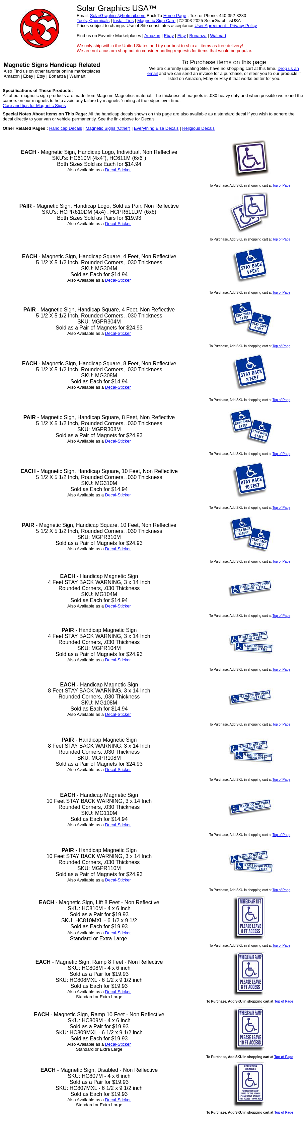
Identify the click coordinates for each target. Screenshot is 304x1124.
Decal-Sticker (118, 169)
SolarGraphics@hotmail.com (118, 15)
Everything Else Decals (156, 128)
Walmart (218, 35)
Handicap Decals (65, 128)
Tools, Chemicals (93, 20)
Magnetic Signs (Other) (108, 128)
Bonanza (198, 35)
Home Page (174, 15)
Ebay (169, 35)
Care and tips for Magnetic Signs (34, 105)
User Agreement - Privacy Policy (226, 25)
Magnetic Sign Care (156, 20)
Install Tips (123, 20)
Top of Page (281, 185)
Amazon (152, 35)
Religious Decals (198, 128)
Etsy (181, 35)
